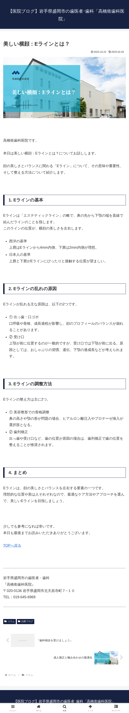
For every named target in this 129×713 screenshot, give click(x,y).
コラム (9, 621)
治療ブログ (25, 621)
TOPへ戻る (12, 545)
